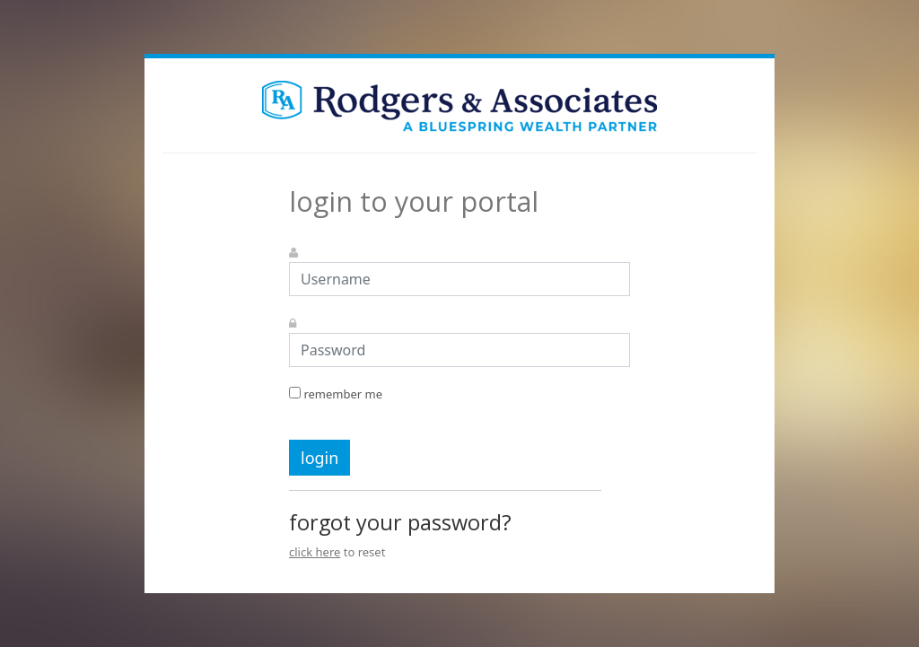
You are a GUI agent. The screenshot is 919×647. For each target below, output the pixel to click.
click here (314, 552)
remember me (335, 394)
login (319, 457)
